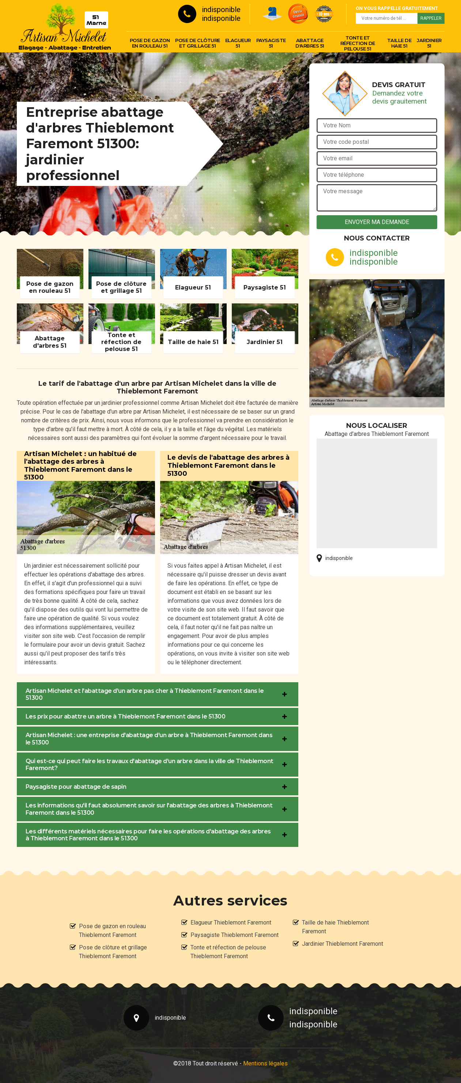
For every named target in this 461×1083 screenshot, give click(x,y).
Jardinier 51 (429, 43)
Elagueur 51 (238, 43)
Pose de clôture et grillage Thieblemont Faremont (113, 952)
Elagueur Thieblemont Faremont (230, 922)
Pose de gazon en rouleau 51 (150, 43)
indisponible (221, 9)
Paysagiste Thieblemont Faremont (234, 934)
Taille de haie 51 (399, 43)
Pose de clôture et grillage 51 (197, 43)
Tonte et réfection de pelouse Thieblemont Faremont (228, 952)
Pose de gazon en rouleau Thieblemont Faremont (112, 930)
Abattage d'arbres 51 (309, 43)
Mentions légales (265, 1063)
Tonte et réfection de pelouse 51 (357, 43)
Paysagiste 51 (271, 43)
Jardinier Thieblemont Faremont (342, 943)
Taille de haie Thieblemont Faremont (335, 927)
